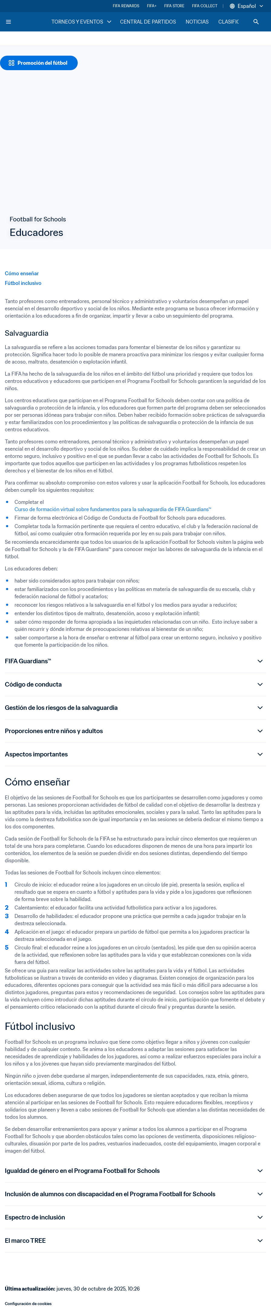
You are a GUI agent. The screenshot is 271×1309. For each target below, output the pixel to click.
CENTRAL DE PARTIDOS (148, 22)
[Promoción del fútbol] (39, 63)
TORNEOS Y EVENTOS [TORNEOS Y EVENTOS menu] (82, 21)
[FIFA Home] (28, 21)
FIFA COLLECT (204, 6)
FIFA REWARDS (126, 6)
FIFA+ (151, 6)
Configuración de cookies (28, 1303)
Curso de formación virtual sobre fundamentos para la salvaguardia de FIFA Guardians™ (113, 509)
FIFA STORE (174, 6)
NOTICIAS (197, 22)
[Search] (256, 22)
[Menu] (8, 21)
